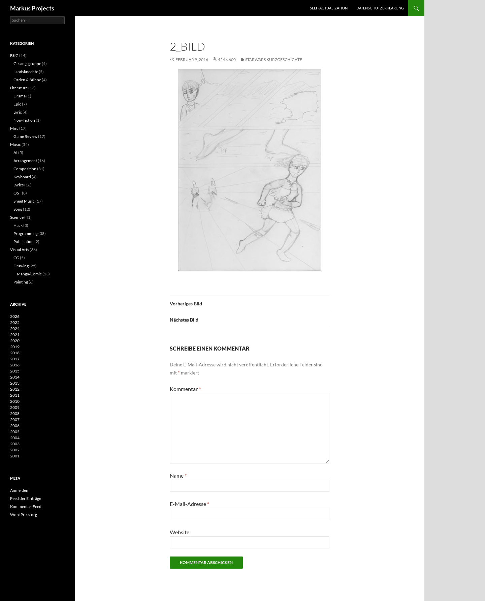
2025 (15, 322)
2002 (15, 449)
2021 (15, 334)
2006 (15, 425)
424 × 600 (227, 59)
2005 (15, 431)
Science (17, 217)
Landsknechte (25, 71)
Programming (25, 233)
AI (15, 152)
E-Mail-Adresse (189, 504)
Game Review (25, 136)
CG (16, 257)
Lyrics (18, 184)
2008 (15, 413)
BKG (14, 55)
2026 (15, 316)
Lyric (17, 112)
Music (15, 144)
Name (178, 475)
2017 (15, 358)
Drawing (21, 265)
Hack (18, 225)
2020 (15, 340)
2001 (15, 455)
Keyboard (22, 176)
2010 (15, 401)
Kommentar (185, 389)
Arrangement (25, 160)
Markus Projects (32, 8)
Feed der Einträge (25, 498)
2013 (15, 383)
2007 (15, 419)
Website (179, 532)
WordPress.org (23, 514)
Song (17, 209)
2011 (15, 395)
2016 (15, 364)
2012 (15, 389)
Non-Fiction (24, 120)
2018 (15, 352)
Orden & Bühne (27, 79)
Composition (24, 168)
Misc (14, 128)
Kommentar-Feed (25, 506)
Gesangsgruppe (27, 63)
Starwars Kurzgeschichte (273, 59)
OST (17, 193)
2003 (15, 443)
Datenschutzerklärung (380, 8)
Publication (23, 241)
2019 (15, 346)
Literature (19, 87)
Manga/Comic (29, 273)
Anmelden (19, 490)
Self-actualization (329, 8)
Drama (19, 95)
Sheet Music (24, 201)
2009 (15, 407)
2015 (15, 370)
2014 (15, 377)
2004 (15, 437)
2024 (15, 328)
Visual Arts (19, 249)
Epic (17, 104)
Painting (20, 281)
